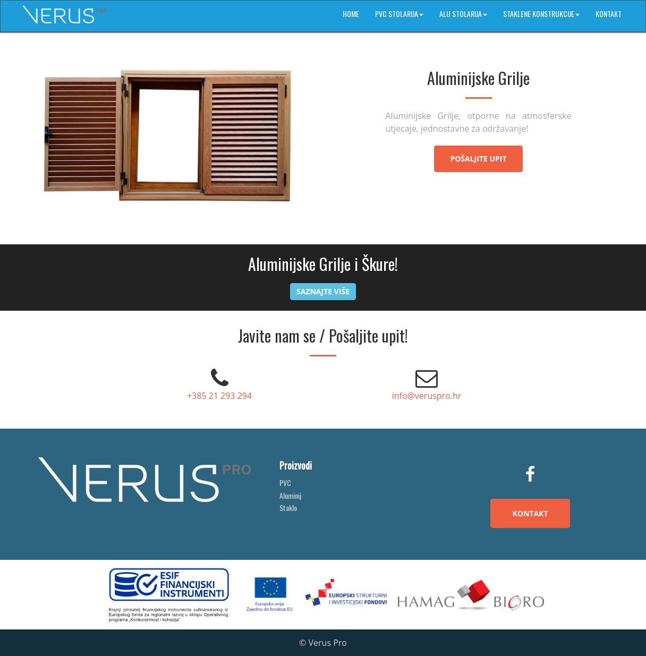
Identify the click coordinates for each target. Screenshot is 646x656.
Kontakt (609, 13)
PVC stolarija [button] (399, 13)
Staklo (288, 507)
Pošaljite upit (478, 159)
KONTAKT (530, 513)
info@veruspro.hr (427, 396)
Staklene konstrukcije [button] (541, 13)
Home (351, 13)
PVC (285, 482)
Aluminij (290, 495)
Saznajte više (323, 291)
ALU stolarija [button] (463, 13)
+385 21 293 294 (219, 396)
